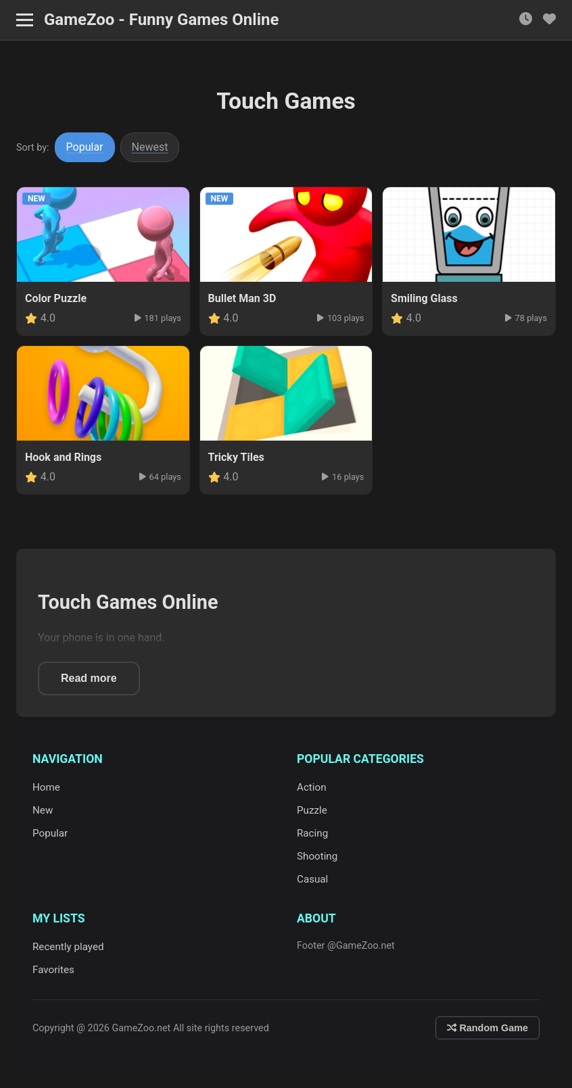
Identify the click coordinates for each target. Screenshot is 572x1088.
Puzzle (312, 810)
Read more (89, 678)
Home (46, 787)
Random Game (487, 1027)
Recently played (68, 947)
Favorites (53, 970)
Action (312, 787)
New (42, 810)
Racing (312, 833)
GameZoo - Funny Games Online (161, 19)
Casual (312, 879)
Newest (150, 147)
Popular (84, 147)
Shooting (317, 856)
